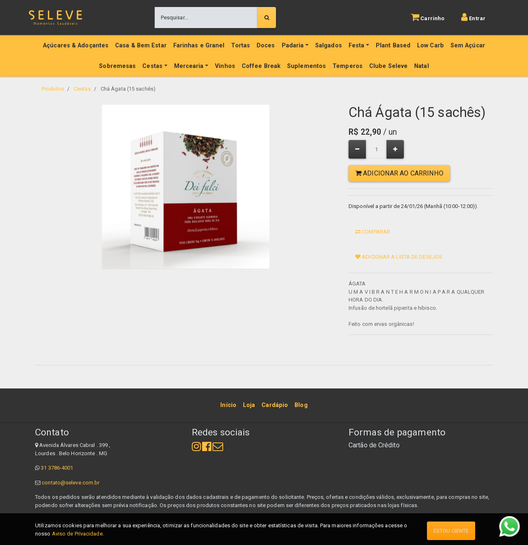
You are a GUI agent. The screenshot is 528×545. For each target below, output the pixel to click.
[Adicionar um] (395, 149)
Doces (266, 45)
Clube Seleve (388, 66)
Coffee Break (261, 66)
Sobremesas (117, 66)
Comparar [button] (372, 232)
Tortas (240, 45)
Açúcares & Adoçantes (75, 45)
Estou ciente (451, 531)
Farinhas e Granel (199, 45)
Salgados (328, 45)
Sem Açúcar (467, 45)
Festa (357, 45)
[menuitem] (228, 405)
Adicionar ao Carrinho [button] (399, 173)
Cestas (152, 66)
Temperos (347, 66)
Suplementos (306, 66)
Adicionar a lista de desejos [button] (398, 257)
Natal (421, 66)
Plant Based (393, 45)
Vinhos (225, 66)
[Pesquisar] (267, 17)
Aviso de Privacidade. (78, 534)
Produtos (53, 89)
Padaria (293, 45)
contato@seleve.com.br (70, 483)
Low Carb (430, 45)
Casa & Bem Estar (141, 45)
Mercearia (189, 66)
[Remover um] (357, 149)
